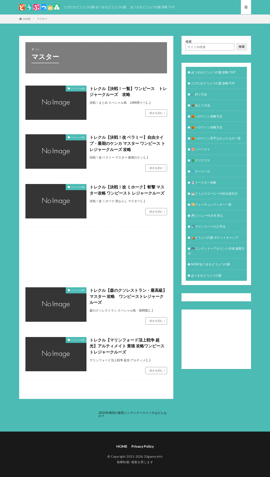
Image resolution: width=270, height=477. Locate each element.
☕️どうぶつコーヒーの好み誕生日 (214, 193)
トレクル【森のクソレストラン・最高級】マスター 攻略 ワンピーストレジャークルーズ (128, 296)
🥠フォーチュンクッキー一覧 (211, 204)
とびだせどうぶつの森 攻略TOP (213, 83)
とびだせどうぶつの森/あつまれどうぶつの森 (95, 7)
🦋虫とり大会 (200, 105)
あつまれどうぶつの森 (206, 275)
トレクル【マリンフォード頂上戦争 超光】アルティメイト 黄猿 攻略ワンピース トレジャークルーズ (127, 345)
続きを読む (156, 113)
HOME (27, 19)
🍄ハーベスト (200, 149)
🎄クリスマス (200, 160)
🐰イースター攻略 (203, 182)
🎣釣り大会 (199, 94)
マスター (42, 18)
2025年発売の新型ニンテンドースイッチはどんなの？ (132, 414)
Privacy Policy (142, 446)
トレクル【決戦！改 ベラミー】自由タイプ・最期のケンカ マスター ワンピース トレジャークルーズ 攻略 (127, 143)
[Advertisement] (147, 254)
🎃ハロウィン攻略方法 (206, 116)
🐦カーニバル (200, 171)
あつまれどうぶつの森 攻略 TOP (152, 7)
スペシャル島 (77, 88)
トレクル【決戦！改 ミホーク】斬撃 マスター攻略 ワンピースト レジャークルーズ (127, 189)
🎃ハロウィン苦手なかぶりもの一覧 (216, 138)
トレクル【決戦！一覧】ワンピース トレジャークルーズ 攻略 (128, 91)
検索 (189, 41)
